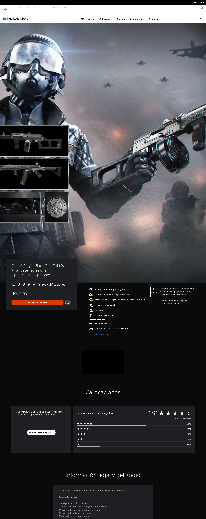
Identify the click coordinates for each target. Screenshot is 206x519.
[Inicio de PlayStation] (5, 8)
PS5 (20, 8)
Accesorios (48, 8)
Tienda (70, 8)
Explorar (136, 16)
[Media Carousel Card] (103, 359)
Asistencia (82, 8)
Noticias (60, 8)
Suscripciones (120, 16)
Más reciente (71, 16)
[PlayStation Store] (16, 15)
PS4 (27, 8)
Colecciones (89, 16)
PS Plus (36, 8)
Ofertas (104, 16)
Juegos (12, 8)
